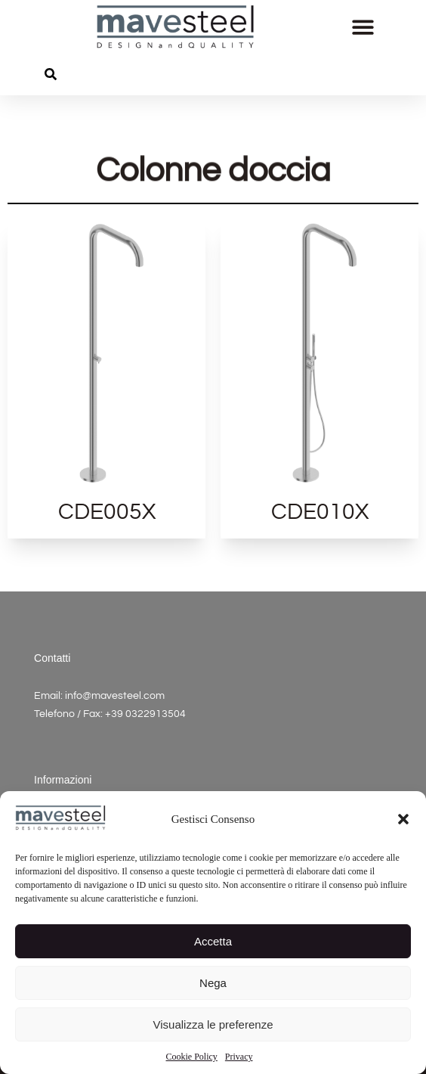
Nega (213, 982)
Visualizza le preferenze (213, 1024)
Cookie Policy (192, 1056)
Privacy (239, 1056)
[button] (403, 819)
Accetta (213, 941)
